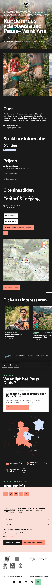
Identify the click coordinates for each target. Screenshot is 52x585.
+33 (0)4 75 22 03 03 (12, 542)
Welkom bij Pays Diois (10, 41)
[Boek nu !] (26, 582)
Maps (7, 536)
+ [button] (43, 243)
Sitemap (46, 576)
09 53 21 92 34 (10, 221)
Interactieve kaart (32, 463)
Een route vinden (11, 287)
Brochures (12, 463)
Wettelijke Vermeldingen (36, 576)
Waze (12, 536)
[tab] (31, 98)
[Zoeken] (32, 582)
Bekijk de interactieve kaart (18, 407)
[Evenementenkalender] (14, 582)
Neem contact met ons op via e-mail (18, 227)
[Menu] (38, 582)
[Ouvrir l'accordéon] (26, 519)
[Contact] (20, 582)
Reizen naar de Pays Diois (11, 470)
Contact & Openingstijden (33, 542)
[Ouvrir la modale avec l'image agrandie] (26, 74)
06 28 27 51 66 (10, 215)
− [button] (43, 246)
